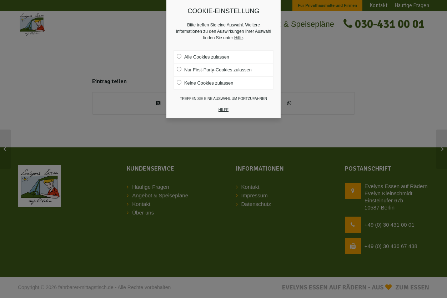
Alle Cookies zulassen (203, 53)
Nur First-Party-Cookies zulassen (214, 67)
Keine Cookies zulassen (205, 79)
